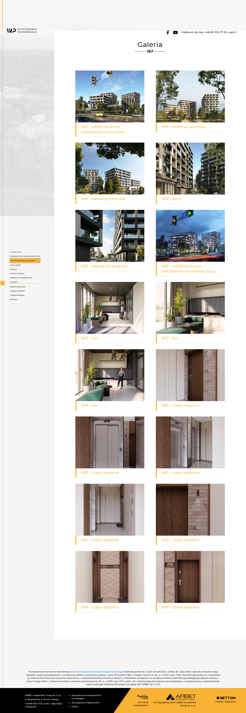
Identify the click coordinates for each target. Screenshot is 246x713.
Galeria (13, 282)
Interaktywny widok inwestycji (25, 256)
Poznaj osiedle (17, 273)
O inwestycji (16, 252)
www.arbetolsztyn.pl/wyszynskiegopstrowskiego (97, 671)
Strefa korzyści (17, 291)
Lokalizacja (15, 265)
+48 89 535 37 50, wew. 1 (221, 32)
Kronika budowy (18, 287)
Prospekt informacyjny (21, 278)
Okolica (13, 269)
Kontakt (14, 299)
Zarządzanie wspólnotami (85, 702)
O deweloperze (17, 295)
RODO (74, 706)
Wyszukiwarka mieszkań (23, 261)
